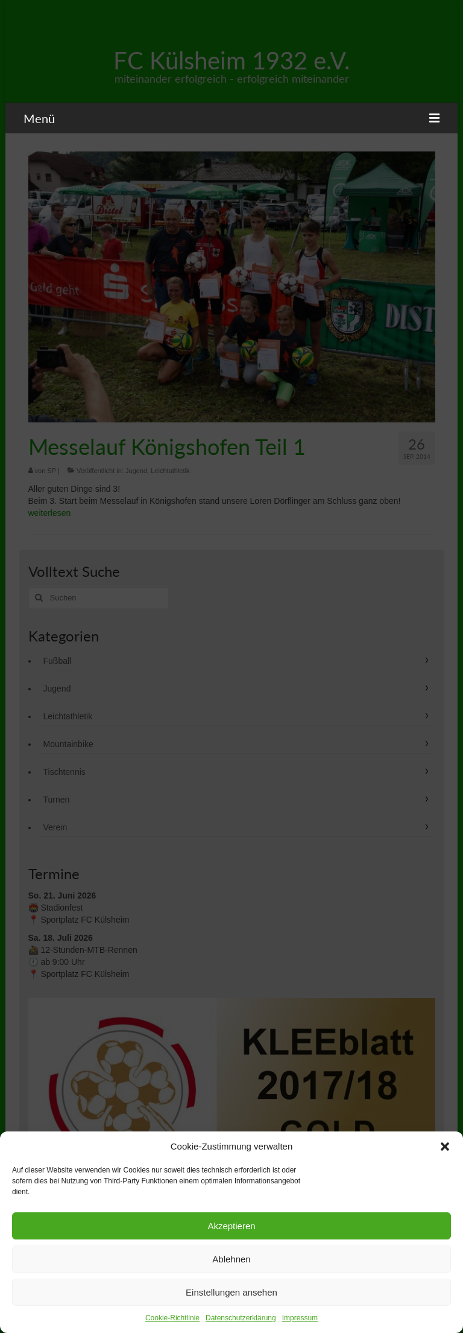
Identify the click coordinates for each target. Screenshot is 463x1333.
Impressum (300, 1318)
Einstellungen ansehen (231, 1292)
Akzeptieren (231, 1226)
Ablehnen (231, 1259)
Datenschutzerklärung (241, 1318)
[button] (445, 1147)
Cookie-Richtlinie (172, 1318)
